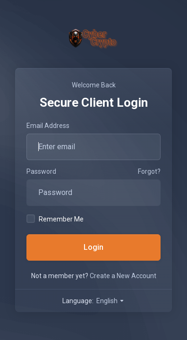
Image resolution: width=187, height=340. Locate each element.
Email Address (47, 125)
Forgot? (149, 171)
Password (41, 171)
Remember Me (55, 218)
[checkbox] (30, 218)
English (110, 301)
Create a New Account (123, 276)
